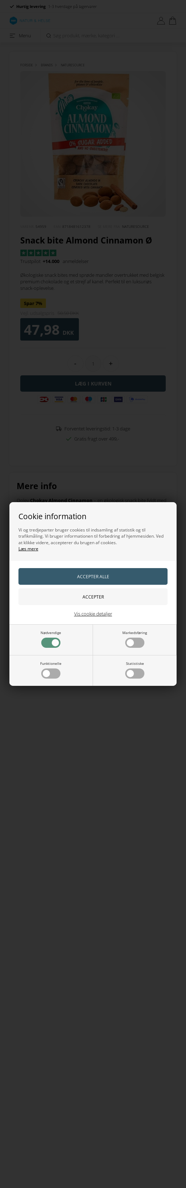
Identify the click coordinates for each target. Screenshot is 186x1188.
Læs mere (28, 549)
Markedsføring (134, 639)
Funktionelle (51, 670)
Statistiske (134, 670)
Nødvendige (51, 639)
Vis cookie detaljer (93, 613)
